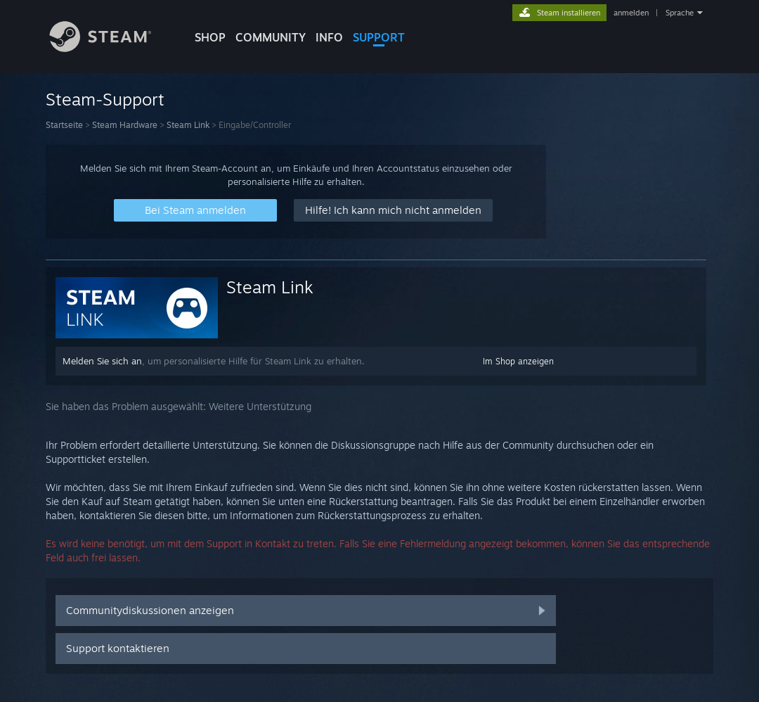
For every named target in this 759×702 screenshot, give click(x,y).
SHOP (210, 37)
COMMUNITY (270, 37)
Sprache (680, 13)
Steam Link (188, 125)
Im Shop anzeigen (518, 361)
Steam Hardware (124, 125)
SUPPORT (379, 37)
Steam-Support (105, 99)
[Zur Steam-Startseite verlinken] (111, 48)
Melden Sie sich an (102, 360)
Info (329, 37)
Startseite (64, 125)
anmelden (631, 13)
